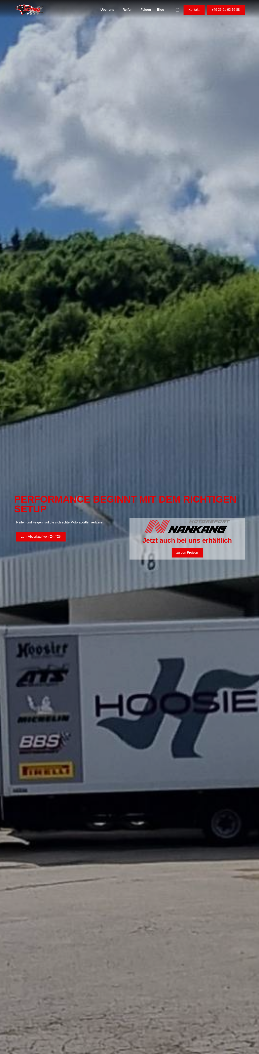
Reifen (127, 9)
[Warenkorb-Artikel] (177, 10)
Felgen (145, 9)
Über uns (107, 9)
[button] (108, 9)
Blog (160, 9)
